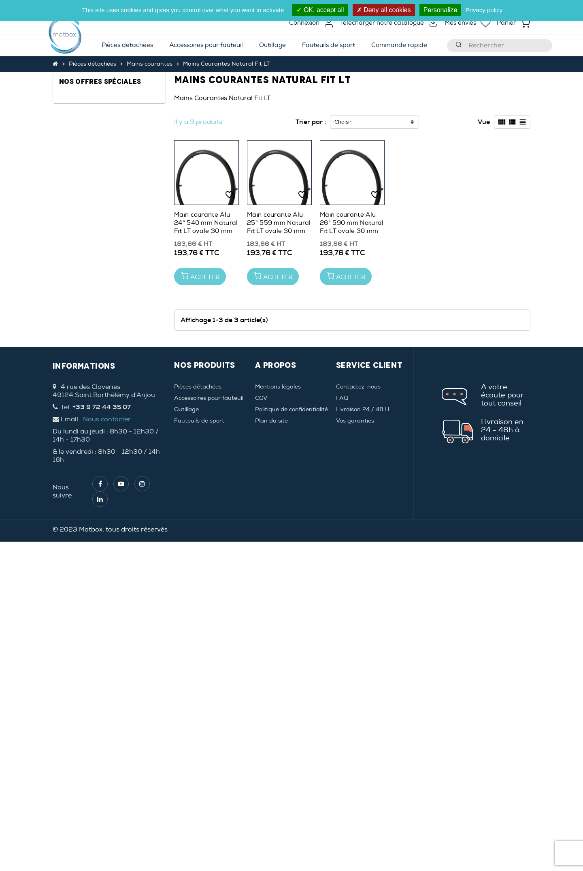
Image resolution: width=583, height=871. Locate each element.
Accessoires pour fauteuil (208, 727)
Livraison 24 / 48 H (362, 738)
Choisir (343, 122)
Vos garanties (355, 750)
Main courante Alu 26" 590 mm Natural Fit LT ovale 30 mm (351, 223)
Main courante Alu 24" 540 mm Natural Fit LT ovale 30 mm (206, 223)
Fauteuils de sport (199, 750)
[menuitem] (127, 45)
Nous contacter (107, 749)
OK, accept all (320, 9)
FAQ (342, 727)
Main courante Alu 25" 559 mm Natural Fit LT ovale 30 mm (279, 223)
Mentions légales (278, 716)
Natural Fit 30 (90, 202)
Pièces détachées (197, 716)
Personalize (440, 9)
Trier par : (311, 121)
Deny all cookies (384, 9)
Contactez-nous (358, 716)
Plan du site (271, 750)
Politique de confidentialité (291, 738)
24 (73, 116)
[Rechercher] (499, 45)
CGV (261, 727)
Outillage (186, 738)
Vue (484, 121)
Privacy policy (484, 9)
